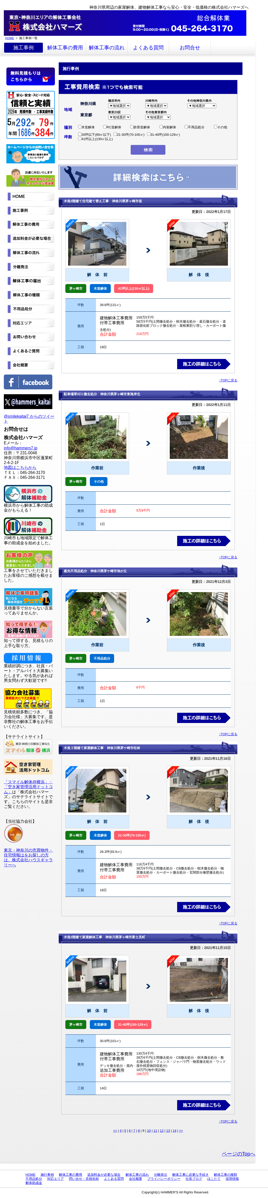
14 (174, 1131)
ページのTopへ (238, 1154)
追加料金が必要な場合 (103, 1175)
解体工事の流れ (107, 47)
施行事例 (47, 1175)
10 (149, 1131)
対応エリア (55, 1179)
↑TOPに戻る (228, 380)
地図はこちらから (20, 467)
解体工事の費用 (65, 47)
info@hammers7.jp (20, 448)
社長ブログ (194, 1179)
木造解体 (86, 127)
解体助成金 (34, 1183)
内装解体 (168, 127)
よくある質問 (148, 47)
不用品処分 (194, 127)
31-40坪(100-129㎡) (163, 135)
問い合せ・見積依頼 (84, 1179)
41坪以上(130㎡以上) (95, 139)
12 (161, 1131)
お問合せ (190, 47)
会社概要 (135, 1179)
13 (168, 1131)
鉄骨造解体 (140, 127)
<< (115, 1131)
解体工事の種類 (225, 1175)
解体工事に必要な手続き (190, 1175)
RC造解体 (112, 127)
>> (181, 1131)
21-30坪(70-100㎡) (129, 135)
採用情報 (232, 1179)
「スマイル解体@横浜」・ (28, 782)
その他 (220, 127)
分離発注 (160, 1175)
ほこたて (214, 1179)
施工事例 (23, 47)
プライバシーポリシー (163, 1179)
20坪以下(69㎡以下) (94, 135)
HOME (9, 38)
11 (155, 1131)
